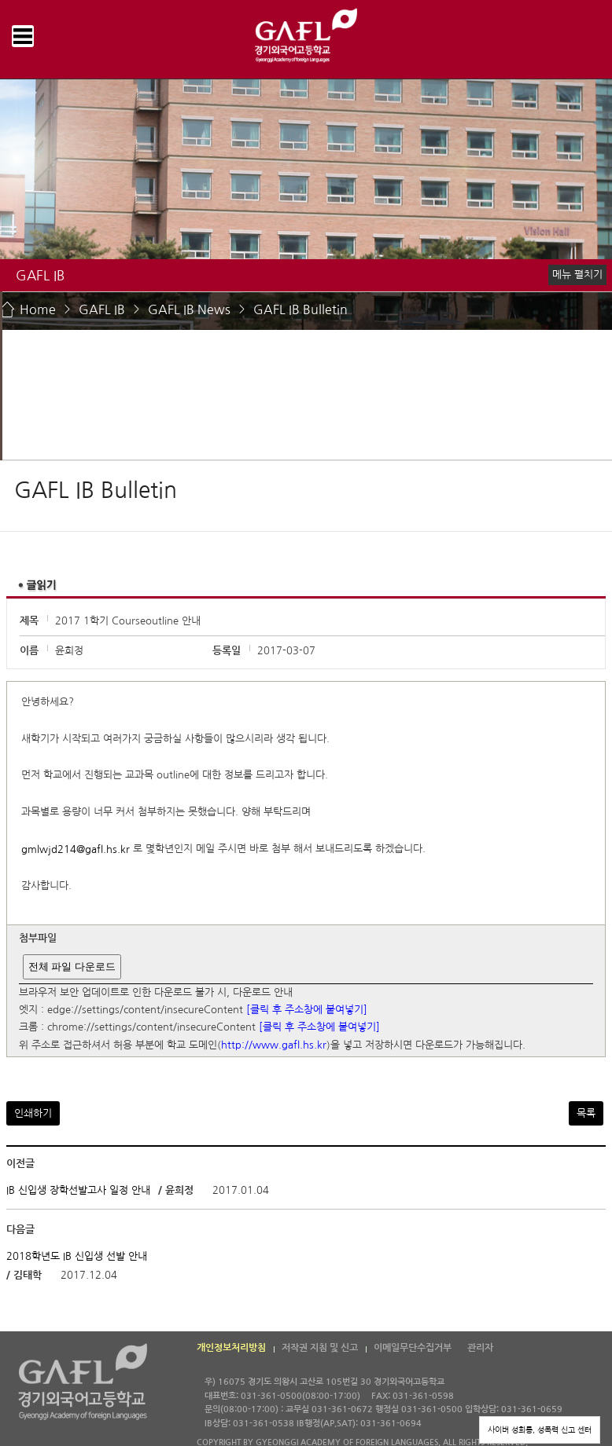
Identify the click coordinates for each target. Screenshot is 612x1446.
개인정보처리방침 (231, 1348)
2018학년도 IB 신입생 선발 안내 (76, 1256)
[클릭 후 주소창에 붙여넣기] (306, 1010)
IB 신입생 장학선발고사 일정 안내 (78, 1190)
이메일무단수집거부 (413, 1348)
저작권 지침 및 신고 (320, 1348)
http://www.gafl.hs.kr (273, 1045)
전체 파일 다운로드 (72, 966)
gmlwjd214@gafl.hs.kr (75, 849)
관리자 (480, 1348)
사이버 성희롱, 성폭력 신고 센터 (540, 1429)
